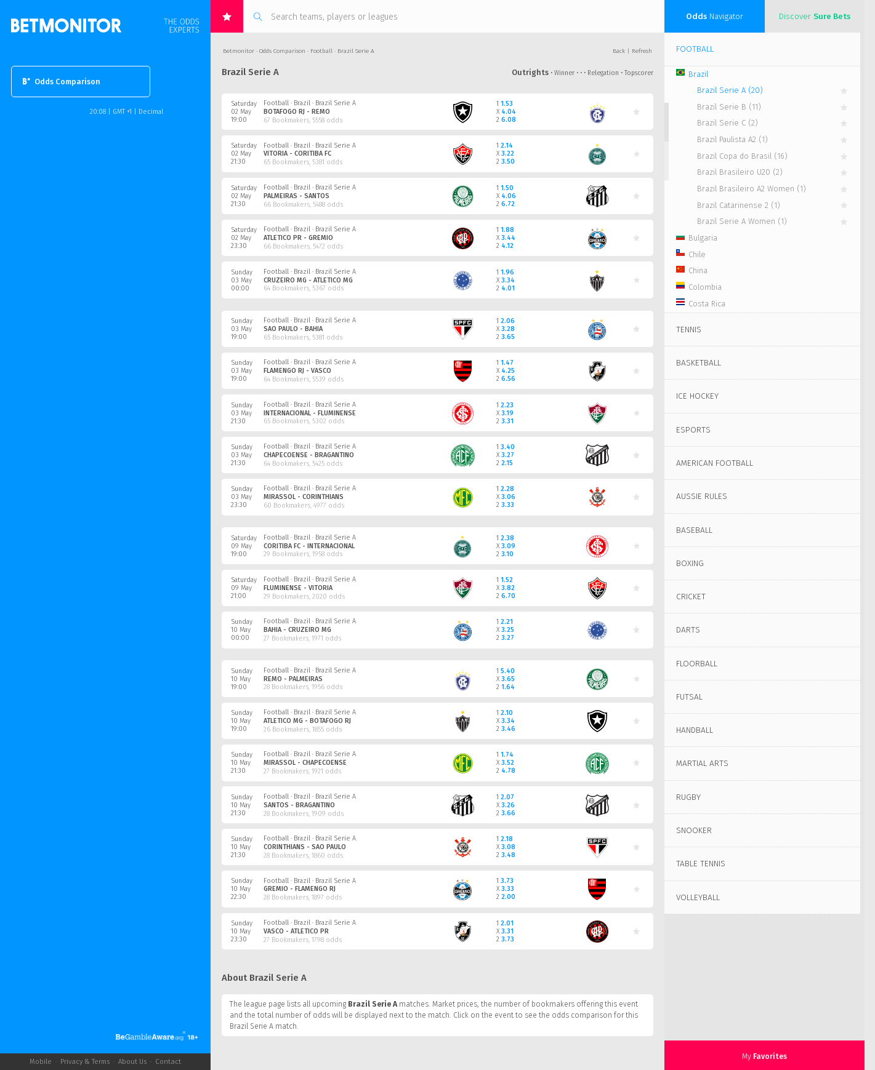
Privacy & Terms (85, 1061)
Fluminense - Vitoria (298, 588)
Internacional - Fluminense (310, 413)
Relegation (603, 73)
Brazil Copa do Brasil (742, 156)
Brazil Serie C (727, 122)
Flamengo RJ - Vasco (297, 371)
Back (619, 51)
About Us (132, 1061)
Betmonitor (238, 51)
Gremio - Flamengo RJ (300, 889)
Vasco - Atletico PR (296, 931)
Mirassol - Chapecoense (305, 763)
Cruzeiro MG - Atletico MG (308, 280)
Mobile (41, 1061)
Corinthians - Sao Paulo (305, 847)
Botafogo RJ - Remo (297, 112)
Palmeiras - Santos (296, 196)
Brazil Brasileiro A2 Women (751, 188)
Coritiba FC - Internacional (309, 546)
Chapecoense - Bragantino (309, 455)
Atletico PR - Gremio (298, 238)
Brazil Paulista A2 (732, 139)
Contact (168, 1061)
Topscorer (638, 73)
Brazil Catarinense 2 (738, 205)
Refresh (642, 51)
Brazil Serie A (730, 90)
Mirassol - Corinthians (304, 497)
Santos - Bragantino (299, 805)
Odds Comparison (61, 81)
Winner (564, 73)
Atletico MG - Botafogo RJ (307, 721)
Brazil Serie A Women (742, 221)
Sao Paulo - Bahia (293, 329)
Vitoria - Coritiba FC (297, 154)
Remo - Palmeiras (293, 679)
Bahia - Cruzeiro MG (297, 630)
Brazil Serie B (729, 106)
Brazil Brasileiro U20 (740, 172)
